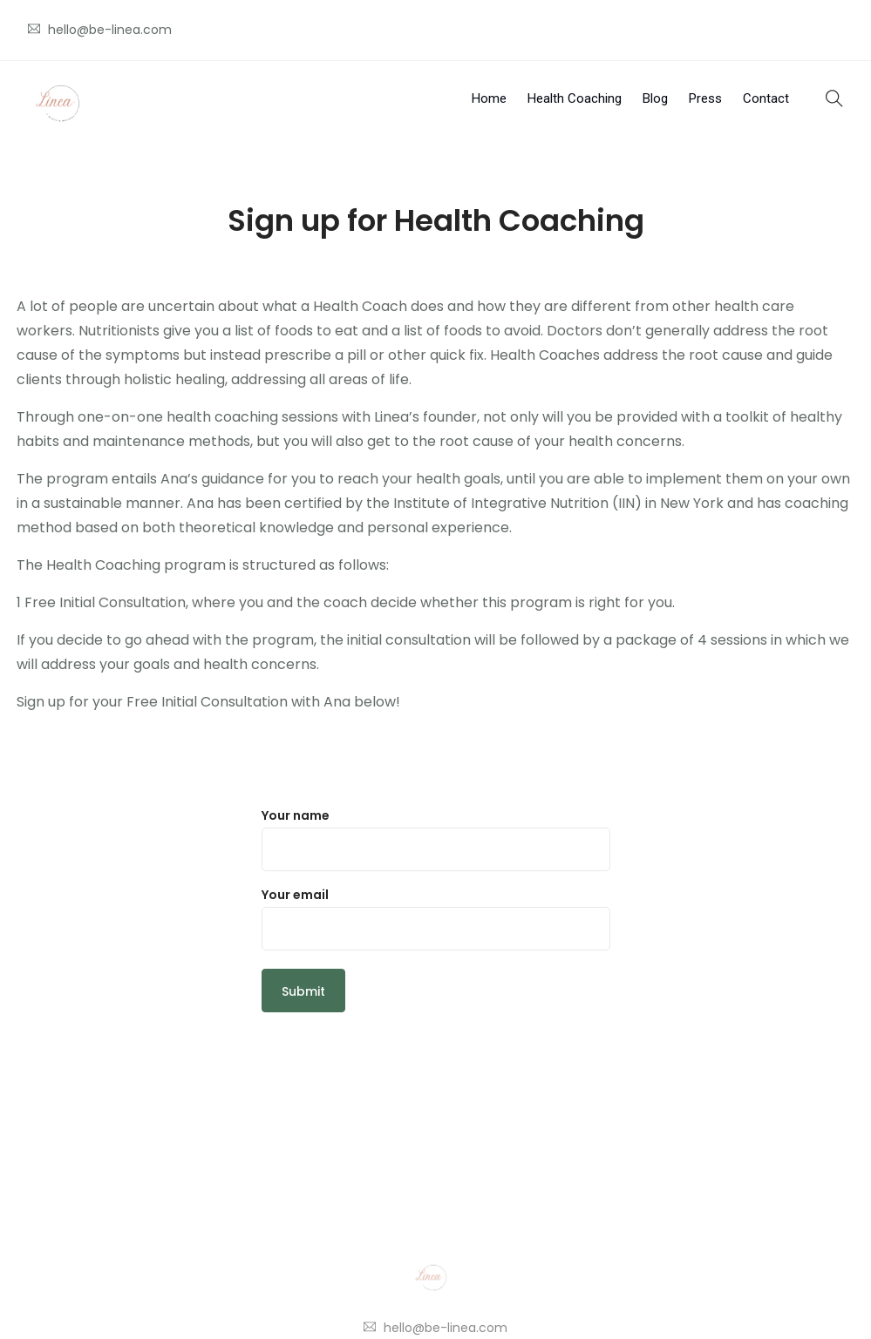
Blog (655, 98)
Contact (766, 98)
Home (489, 98)
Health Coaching (574, 98)
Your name (436, 839)
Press (705, 98)
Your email (436, 918)
